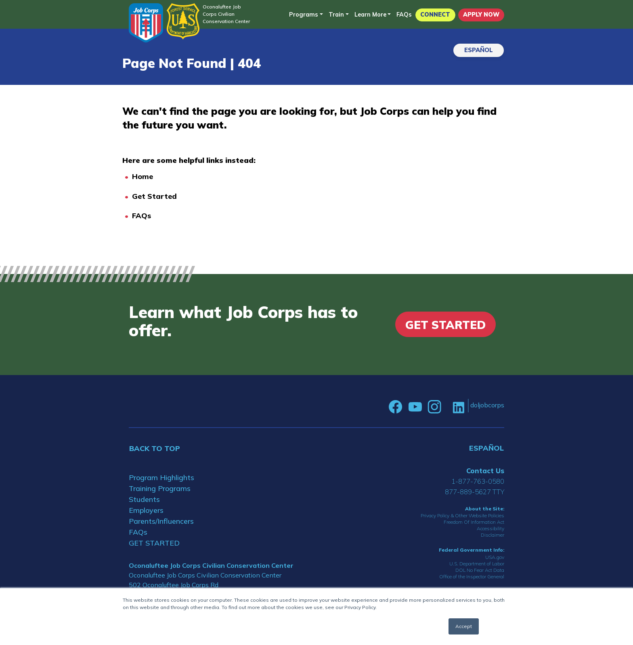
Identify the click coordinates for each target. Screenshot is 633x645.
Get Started (154, 196)
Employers (146, 510)
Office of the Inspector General (471, 576)
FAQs (404, 14)
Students (144, 499)
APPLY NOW (481, 14)
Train (336, 14)
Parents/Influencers (161, 521)
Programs (303, 14)
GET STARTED (154, 543)
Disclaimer (492, 535)
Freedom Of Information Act (474, 522)
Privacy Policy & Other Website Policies (462, 515)
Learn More (370, 14)
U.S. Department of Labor (476, 564)
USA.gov (494, 557)
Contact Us (485, 470)
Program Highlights (161, 477)
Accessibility (490, 528)
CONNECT (435, 14)
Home (142, 176)
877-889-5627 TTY (474, 491)
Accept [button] (463, 626)
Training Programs (160, 488)
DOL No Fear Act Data (479, 570)
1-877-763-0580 (477, 481)
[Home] (146, 22)
